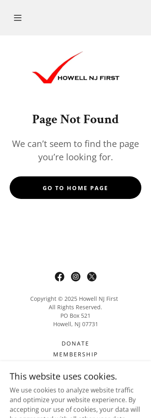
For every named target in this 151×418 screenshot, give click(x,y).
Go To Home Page (75, 188)
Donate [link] (75, 343)
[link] (76, 67)
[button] (18, 18)
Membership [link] (75, 354)
